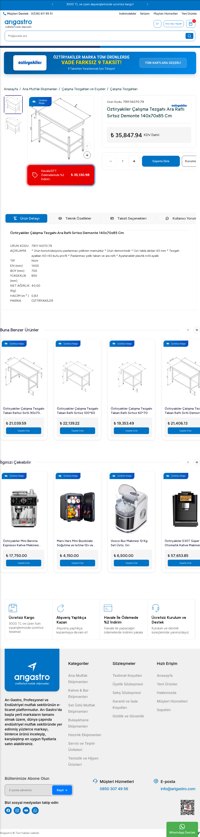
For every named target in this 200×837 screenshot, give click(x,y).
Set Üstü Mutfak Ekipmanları (81, 708)
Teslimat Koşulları (127, 675)
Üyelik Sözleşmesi (127, 684)
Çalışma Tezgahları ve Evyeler (83, 89)
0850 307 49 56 (114, 788)
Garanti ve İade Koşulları (125, 704)
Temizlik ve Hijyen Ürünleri (83, 761)
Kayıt (62, 790)
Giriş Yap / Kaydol (172, 23)
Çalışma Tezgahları (124, 89)
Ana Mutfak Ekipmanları (39, 89)
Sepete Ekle (160, 161)
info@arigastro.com (178, 788)
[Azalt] (110, 161)
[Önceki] (86, 144)
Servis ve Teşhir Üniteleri (81, 746)
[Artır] (134, 161)
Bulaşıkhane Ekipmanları (78, 723)
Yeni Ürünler (167, 684)
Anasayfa (11, 89)
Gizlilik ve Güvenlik (128, 716)
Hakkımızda (166, 693)
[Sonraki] (86, 154)
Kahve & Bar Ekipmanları (78, 693)
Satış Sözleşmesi (126, 693)
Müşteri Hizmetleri (172, 701)
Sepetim (164, 710)
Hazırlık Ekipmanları (84, 735)
